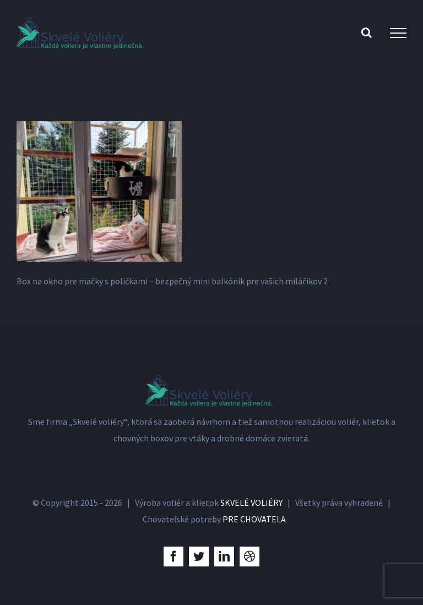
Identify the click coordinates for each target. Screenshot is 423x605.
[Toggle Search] (366, 32)
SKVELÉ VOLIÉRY (251, 502)
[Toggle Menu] (398, 33)
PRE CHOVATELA (254, 519)
